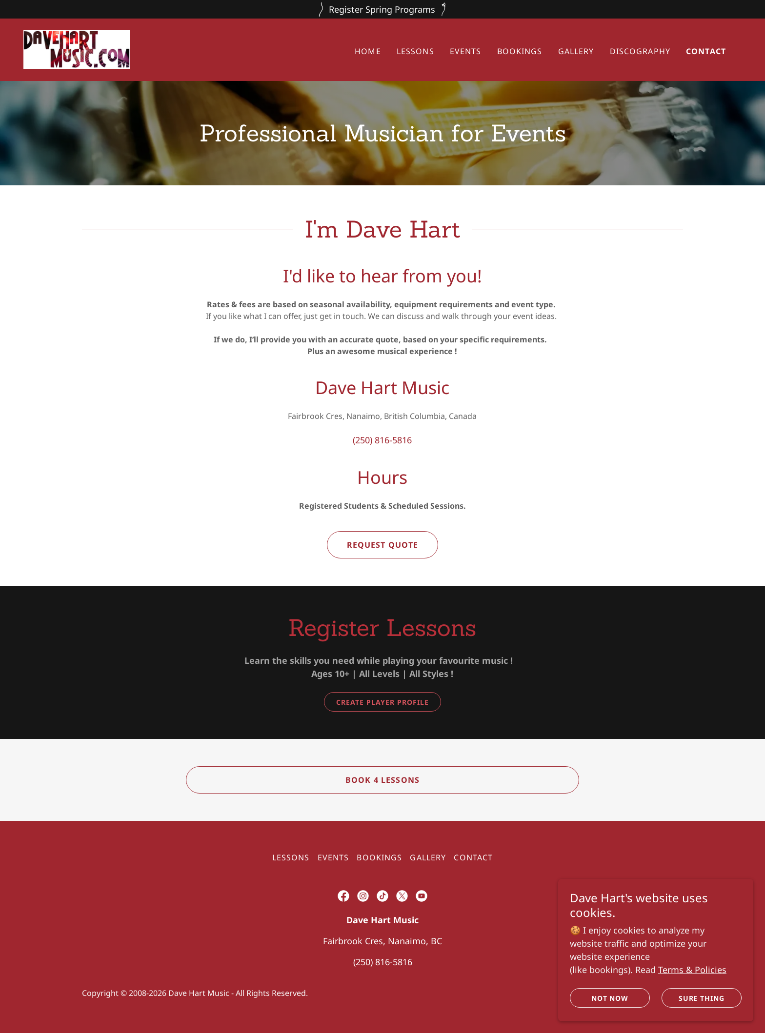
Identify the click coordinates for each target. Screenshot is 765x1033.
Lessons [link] (415, 51)
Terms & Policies (692, 969)
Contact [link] (706, 51)
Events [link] (466, 51)
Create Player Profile (382, 702)
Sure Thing (702, 998)
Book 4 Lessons (382, 780)
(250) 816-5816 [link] (382, 440)
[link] (76, 49)
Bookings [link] (520, 51)
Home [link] (368, 51)
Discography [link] (640, 51)
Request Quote (383, 544)
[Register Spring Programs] (382, 9)
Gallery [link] (576, 51)
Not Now (610, 998)
